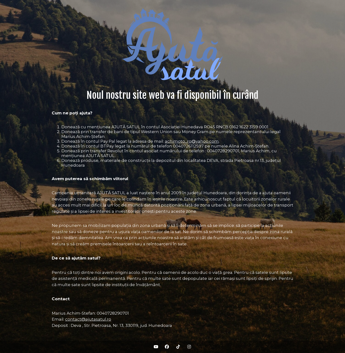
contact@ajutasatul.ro (88, 319)
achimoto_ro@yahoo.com (192, 141)
